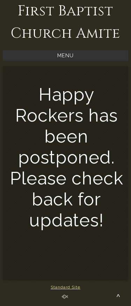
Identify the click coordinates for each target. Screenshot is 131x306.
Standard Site (65, 287)
